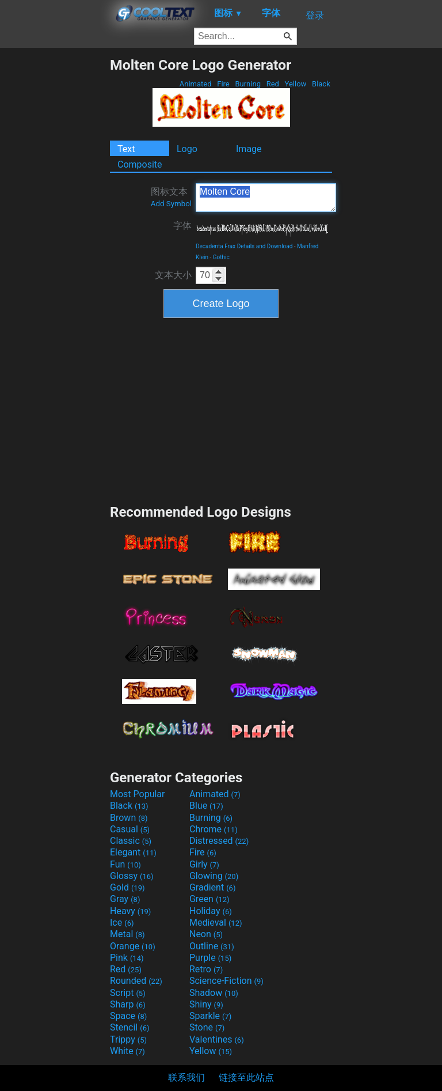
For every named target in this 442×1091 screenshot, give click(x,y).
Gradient (212, 887)
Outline (211, 946)
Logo (187, 148)
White (127, 1050)
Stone (206, 1027)
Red (272, 83)
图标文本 (171, 197)
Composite (139, 164)
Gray (125, 898)
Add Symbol (171, 203)
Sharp (128, 1004)
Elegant (133, 852)
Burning (247, 83)
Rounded (136, 980)
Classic (130, 840)
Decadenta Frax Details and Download (244, 246)
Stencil (129, 1027)
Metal (127, 934)
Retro (206, 969)
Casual (130, 829)
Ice (122, 922)
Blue (206, 805)
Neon (206, 934)
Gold (127, 887)
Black (321, 83)
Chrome (213, 829)
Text (126, 148)
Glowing (213, 875)
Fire (223, 83)
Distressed (219, 840)
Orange (132, 946)
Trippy (128, 1039)
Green (209, 898)
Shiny (206, 1004)
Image (249, 148)
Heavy (130, 911)
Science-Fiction (226, 980)
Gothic (221, 257)
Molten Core (266, 197)
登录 (315, 15)
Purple (210, 957)
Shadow (213, 992)
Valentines (216, 1039)
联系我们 (186, 1077)
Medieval (215, 922)
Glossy (132, 875)
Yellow (295, 83)
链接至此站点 (246, 1077)
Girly (204, 864)
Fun (125, 864)
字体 (182, 225)
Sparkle (210, 1015)
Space (128, 1015)
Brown (128, 817)
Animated (196, 83)
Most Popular (137, 794)
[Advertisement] (55, 229)
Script (128, 992)
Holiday (210, 911)
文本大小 (173, 275)
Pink (127, 957)
